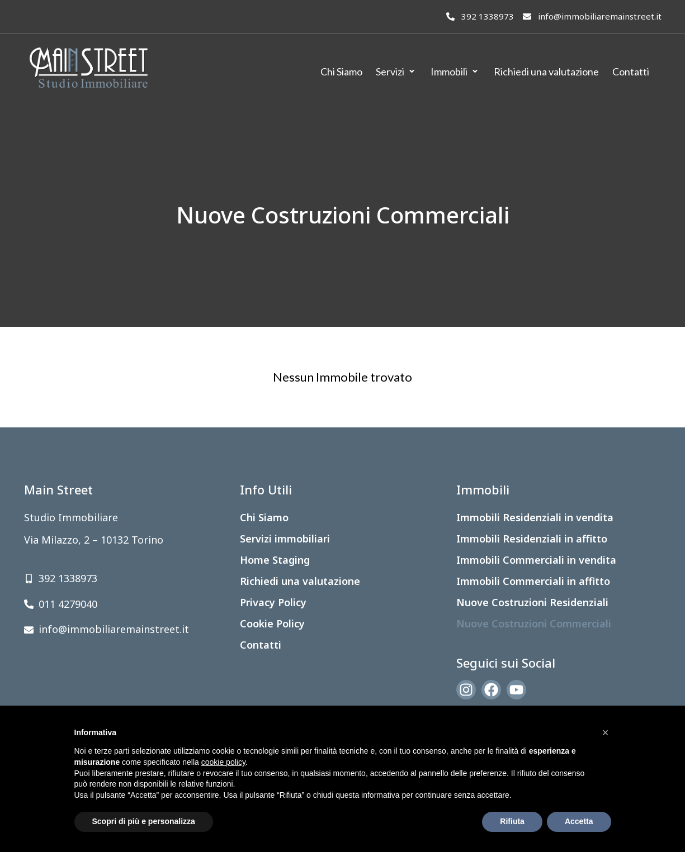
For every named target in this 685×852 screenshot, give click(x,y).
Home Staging (275, 560)
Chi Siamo (264, 517)
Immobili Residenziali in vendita (534, 517)
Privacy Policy (273, 602)
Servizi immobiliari (285, 538)
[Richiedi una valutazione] (546, 72)
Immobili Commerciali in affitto (533, 581)
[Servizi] (396, 72)
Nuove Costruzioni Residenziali (532, 602)
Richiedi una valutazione (300, 581)
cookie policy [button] (223, 762)
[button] (606, 732)
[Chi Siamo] (341, 72)
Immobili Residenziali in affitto (531, 538)
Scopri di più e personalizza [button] (143, 821)
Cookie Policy (272, 623)
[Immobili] (455, 72)
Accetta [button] (579, 821)
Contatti (260, 644)
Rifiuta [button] (512, 821)
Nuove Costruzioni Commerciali (533, 623)
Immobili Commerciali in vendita (536, 560)
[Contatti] (631, 72)
